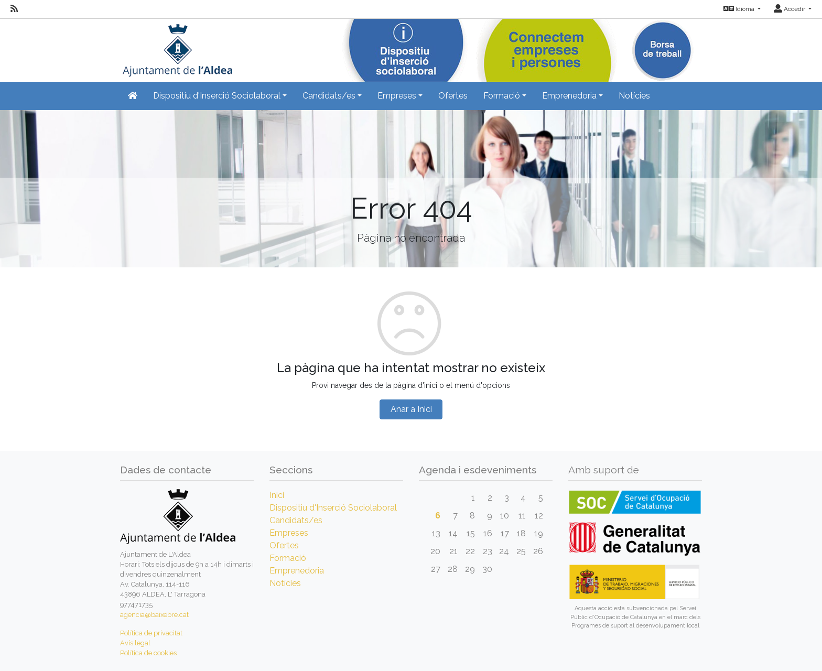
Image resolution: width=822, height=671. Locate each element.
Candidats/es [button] (328, 96)
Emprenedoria (296, 571)
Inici (276, 495)
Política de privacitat (151, 633)
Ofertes (453, 96)
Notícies (634, 96)
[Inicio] (176, 47)
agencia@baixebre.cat (154, 615)
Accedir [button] (790, 9)
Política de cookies (148, 653)
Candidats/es (295, 520)
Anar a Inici (411, 409)
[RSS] (14, 9)
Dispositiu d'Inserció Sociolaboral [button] (216, 96)
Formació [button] (501, 96)
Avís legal (135, 643)
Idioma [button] (739, 9)
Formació (287, 558)
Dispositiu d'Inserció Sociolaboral (333, 508)
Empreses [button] (396, 96)
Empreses (288, 533)
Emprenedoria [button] (569, 96)
